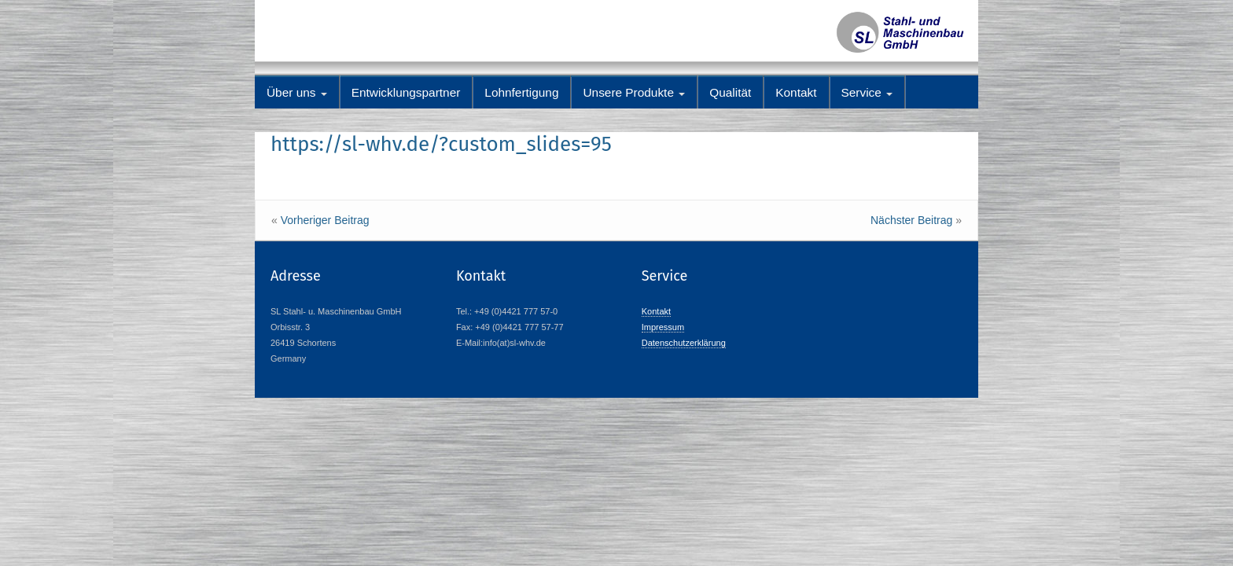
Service (867, 92)
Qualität (730, 92)
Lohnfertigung (521, 92)
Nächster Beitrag (911, 220)
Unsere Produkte (634, 92)
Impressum (663, 327)
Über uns (297, 92)
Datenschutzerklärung (684, 342)
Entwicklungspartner (406, 92)
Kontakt (795, 92)
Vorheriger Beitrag (325, 220)
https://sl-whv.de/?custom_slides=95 (441, 144)
